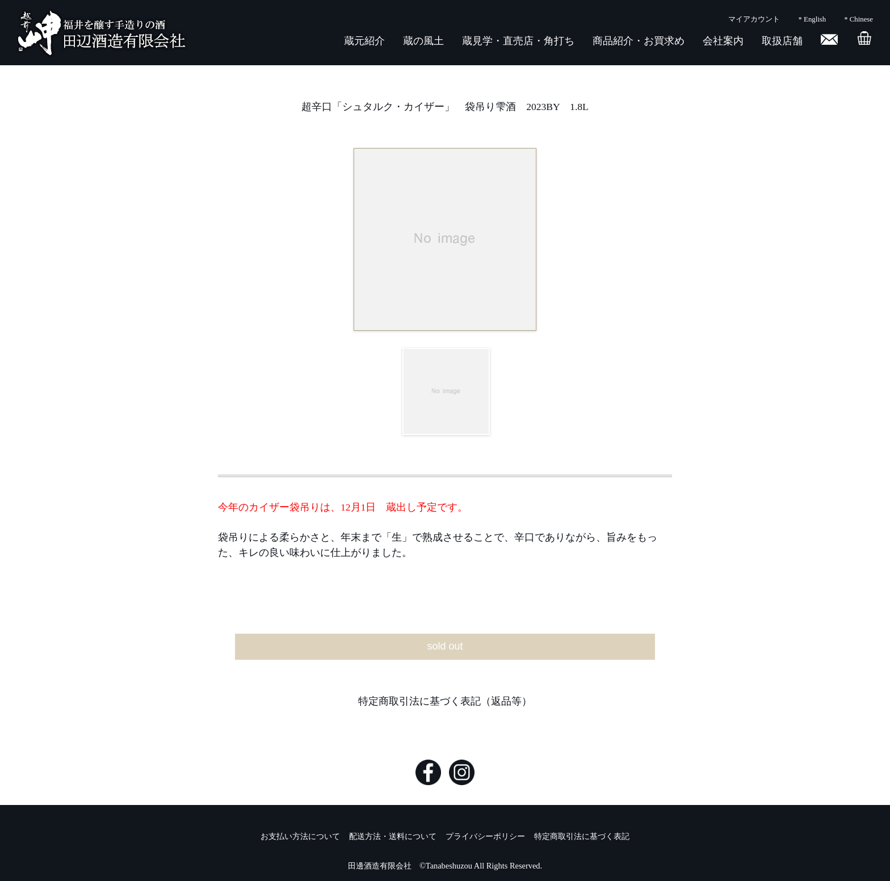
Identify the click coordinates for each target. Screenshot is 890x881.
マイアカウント (754, 19)
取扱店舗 (782, 41)
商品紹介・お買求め (639, 41)
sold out (445, 646)
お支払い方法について (300, 836)
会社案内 (723, 41)
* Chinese (858, 19)
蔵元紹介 (364, 41)
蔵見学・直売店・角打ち (518, 41)
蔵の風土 (423, 41)
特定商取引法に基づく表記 (581, 836)
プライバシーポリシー (485, 836)
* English (812, 19)
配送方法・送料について (392, 836)
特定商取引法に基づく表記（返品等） (445, 701)
